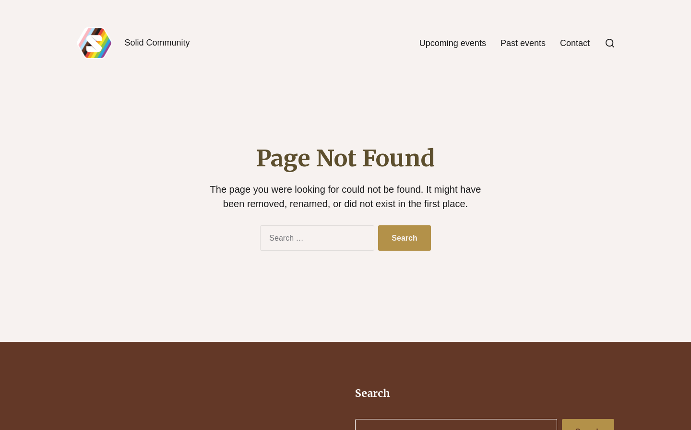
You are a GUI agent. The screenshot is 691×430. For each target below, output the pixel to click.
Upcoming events (452, 43)
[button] (610, 43)
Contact (575, 43)
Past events (523, 43)
